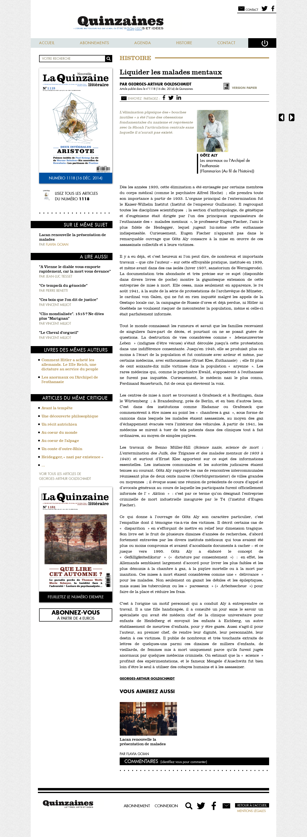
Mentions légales (251, 811)
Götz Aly (209, 155)
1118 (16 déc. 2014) (162, 89)
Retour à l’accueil (252, 805)
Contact (227, 43)
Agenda (142, 43)
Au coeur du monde (59, 433)
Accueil (47, 43)
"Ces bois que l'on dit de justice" (68, 300)
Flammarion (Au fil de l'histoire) (227, 171)
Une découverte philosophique (69, 416)
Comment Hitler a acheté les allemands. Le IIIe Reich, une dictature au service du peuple (69, 364)
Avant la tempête (57, 408)
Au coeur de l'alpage (60, 441)
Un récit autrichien (59, 425)
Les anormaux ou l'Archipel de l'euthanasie (69, 380)
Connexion (166, 805)
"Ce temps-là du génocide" (63, 286)
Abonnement (137, 805)
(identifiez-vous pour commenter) (183, 762)
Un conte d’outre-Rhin (61, 449)
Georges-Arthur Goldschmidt (147, 678)
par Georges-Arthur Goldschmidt (155, 84)
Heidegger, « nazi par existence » (72, 457)
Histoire (184, 43)
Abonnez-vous (76, 612)
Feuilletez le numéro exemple (76, 596)
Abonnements (94, 43)
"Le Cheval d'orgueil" (58, 333)
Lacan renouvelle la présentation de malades (143, 742)
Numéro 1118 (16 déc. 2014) (75, 178)
